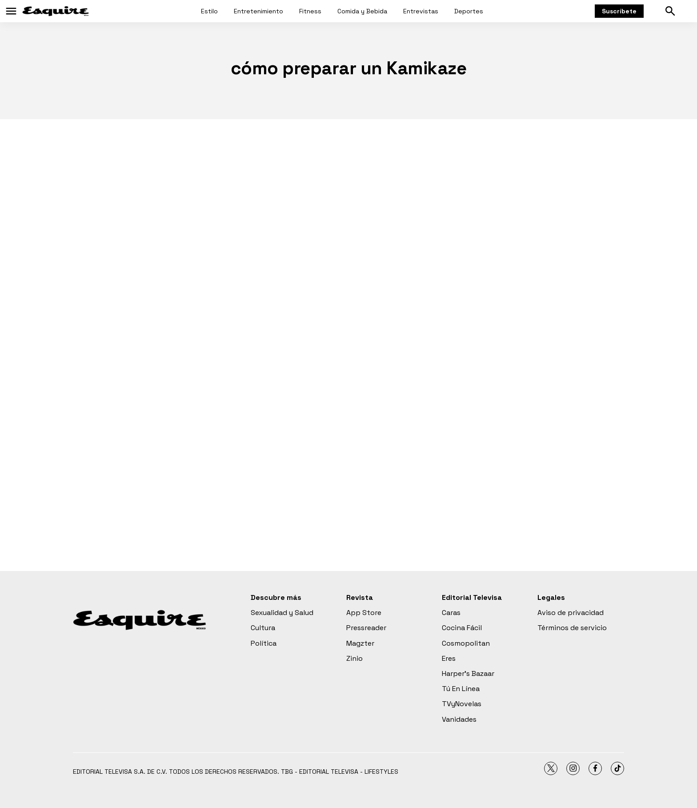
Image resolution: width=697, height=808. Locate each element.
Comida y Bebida (362, 11)
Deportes (468, 11)
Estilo (209, 11)
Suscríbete (619, 11)
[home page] (55, 11)
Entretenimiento (258, 11)
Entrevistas (420, 11)
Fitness (310, 11)
